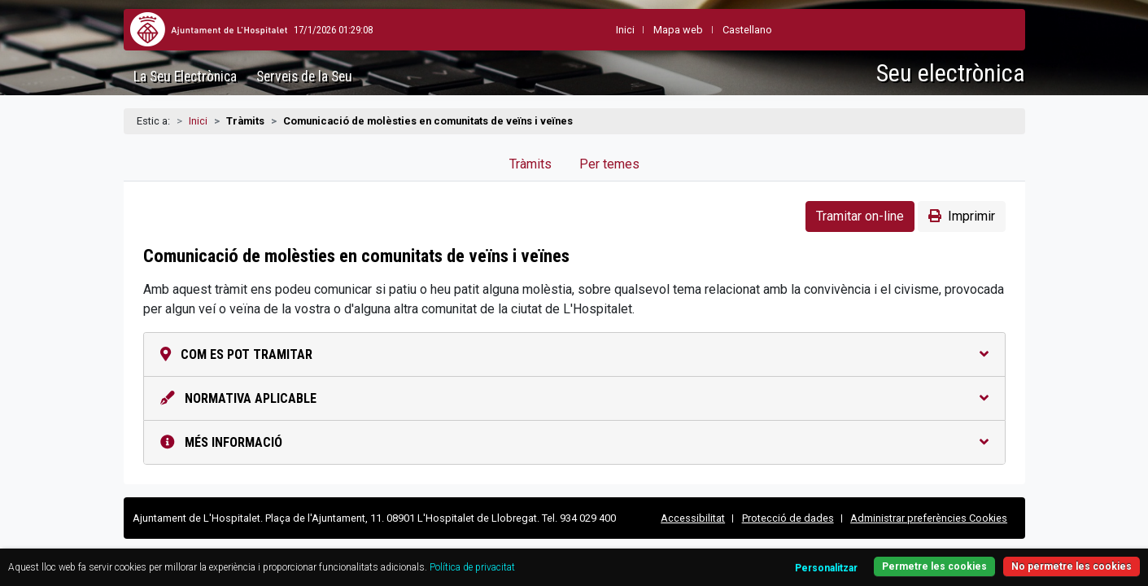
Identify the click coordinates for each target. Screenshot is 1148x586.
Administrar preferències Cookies (928, 518)
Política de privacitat (591, 558)
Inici (198, 121)
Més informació (574, 442)
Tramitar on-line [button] (860, 216)
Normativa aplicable (574, 398)
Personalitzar (748, 559)
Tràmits (530, 164)
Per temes (609, 164)
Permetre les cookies (865, 557)
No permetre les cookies (1009, 557)
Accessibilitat (693, 518)
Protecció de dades (788, 518)
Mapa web (639, 30)
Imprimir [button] (961, 216)
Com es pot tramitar (574, 354)
